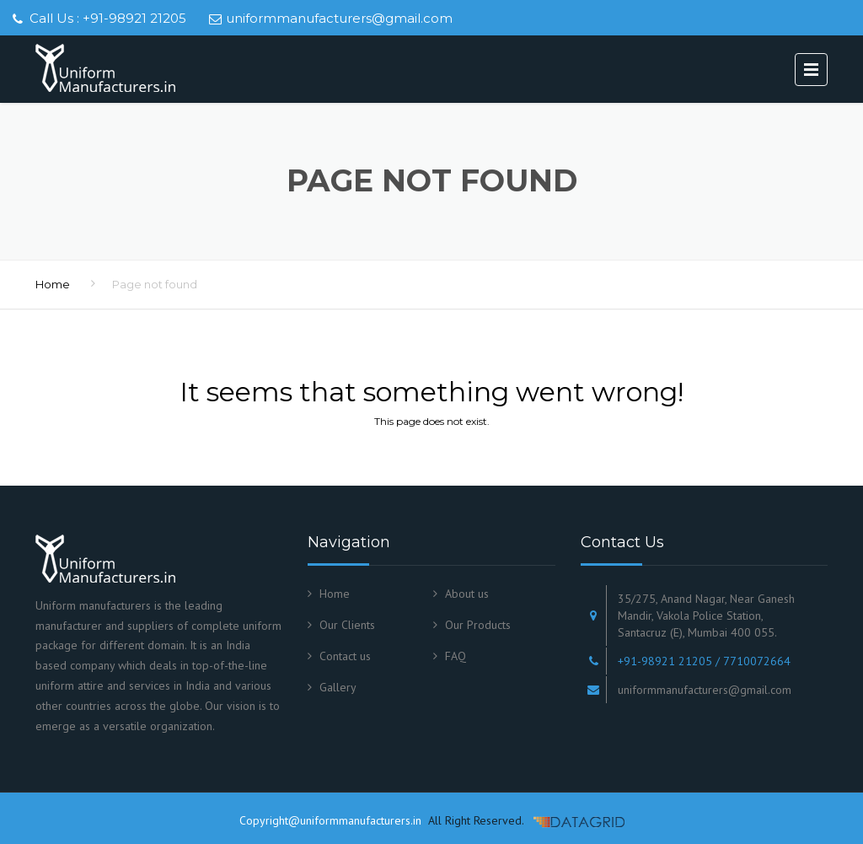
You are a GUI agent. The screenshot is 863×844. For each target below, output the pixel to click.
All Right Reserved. (474, 820)
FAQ (455, 656)
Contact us (345, 656)
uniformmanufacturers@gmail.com (339, 18)
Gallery (337, 687)
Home (52, 284)
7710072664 (757, 661)
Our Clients (347, 624)
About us (467, 593)
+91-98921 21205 (134, 18)
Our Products (478, 624)
